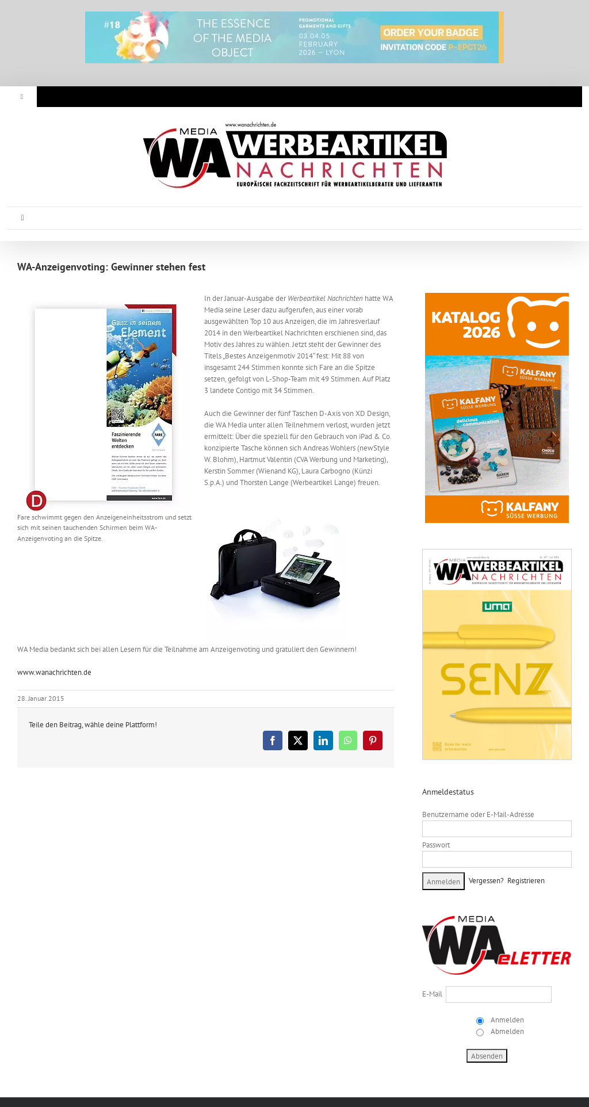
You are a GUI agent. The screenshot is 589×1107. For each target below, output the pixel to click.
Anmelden (506, 1020)
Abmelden (506, 1031)
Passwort (436, 845)
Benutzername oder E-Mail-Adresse (478, 814)
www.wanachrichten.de (54, 672)
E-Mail (432, 994)
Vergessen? (486, 880)
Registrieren (526, 880)
